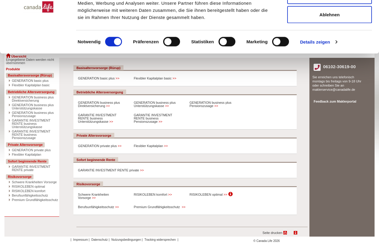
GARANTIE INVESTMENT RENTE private (31, 168)
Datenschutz (100, 239)
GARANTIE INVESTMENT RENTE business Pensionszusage (31, 135)
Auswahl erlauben (330, 35)
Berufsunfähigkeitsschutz (30, 195)
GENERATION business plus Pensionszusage (33, 114)
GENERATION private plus (31, 150)
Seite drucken (272, 233)
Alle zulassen (329, 15)
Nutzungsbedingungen (126, 239)
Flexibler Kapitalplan (26, 154)
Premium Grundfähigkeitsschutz (35, 200)
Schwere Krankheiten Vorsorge (34, 182)
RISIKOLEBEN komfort (28, 191)
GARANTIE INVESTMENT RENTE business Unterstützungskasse (31, 124)
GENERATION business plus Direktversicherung (33, 99)
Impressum (81, 239)
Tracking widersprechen (160, 239)
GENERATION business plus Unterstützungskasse (33, 106)
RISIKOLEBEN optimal (28, 186)
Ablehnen (329, 54)
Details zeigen (315, 81)
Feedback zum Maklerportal (335, 101)
